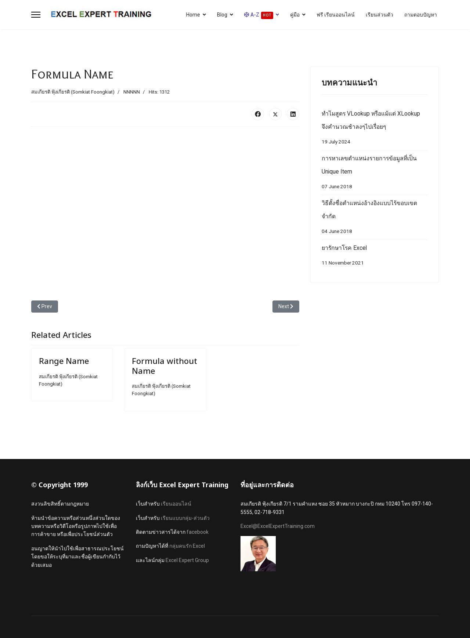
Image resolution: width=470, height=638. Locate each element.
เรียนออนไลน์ (176, 504)
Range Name (64, 360)
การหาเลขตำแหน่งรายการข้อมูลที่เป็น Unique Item (374, 174)
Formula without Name (164, 365)
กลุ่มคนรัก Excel (187, 546)
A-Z (258, 15)
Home (193, 15)
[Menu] (35, 14)
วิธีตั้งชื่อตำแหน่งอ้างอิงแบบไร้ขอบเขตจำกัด (374, 219)
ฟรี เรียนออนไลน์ (336, 15)
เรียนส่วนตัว (379, 15)
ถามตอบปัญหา (420, 15)
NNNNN (131, 92)
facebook (198, 532)
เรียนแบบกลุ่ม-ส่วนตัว (185, 518)
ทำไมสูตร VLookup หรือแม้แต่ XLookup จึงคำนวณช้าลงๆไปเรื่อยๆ (374, 129)
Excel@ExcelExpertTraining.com (278, 526)
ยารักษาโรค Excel (374, 257)
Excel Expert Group (187, 560)
